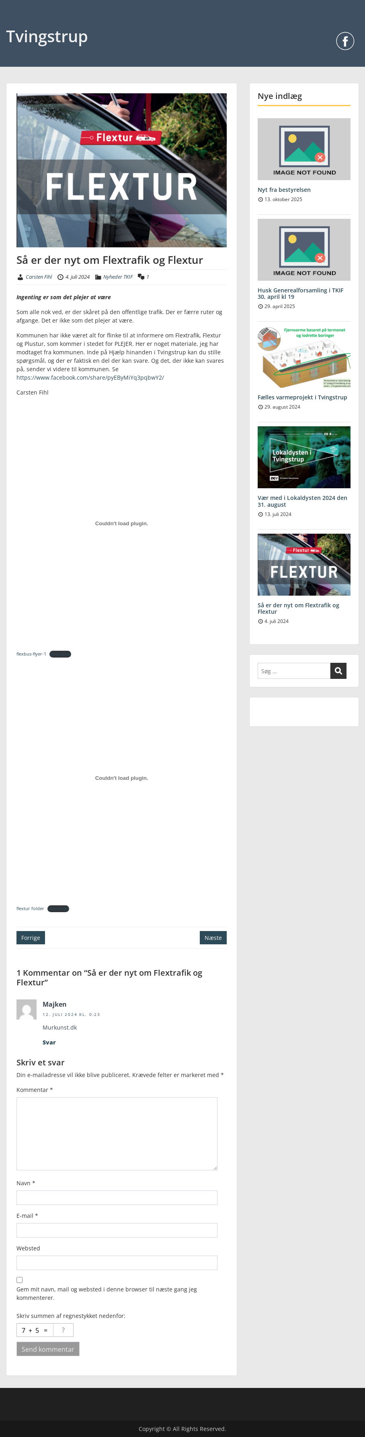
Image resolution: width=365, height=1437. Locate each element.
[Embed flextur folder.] (121, 778)
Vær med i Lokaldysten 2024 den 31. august (302, 501)
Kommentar (34, 1090)
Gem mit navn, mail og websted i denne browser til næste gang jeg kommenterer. (106, 1293)
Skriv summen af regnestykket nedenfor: (70, 1316)
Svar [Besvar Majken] (49, 1042)
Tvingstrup (47, 36)
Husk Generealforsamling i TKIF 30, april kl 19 (300, 293)
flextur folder (30, 908)
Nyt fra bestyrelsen (284, 189)
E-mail (27, 1215)
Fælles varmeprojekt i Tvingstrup (302, 397)
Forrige (30, 938)
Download (60, 654)
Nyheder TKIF (118, 276)
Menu (14, 22)
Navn (25, 1183)
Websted (28, 1248)
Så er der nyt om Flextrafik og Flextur (298, 608)
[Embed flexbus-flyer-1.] (121, 523)
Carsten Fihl (39, 276)
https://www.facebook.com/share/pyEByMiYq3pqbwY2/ (90, 377)
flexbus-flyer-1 (31, 654)
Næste (213, 938)
